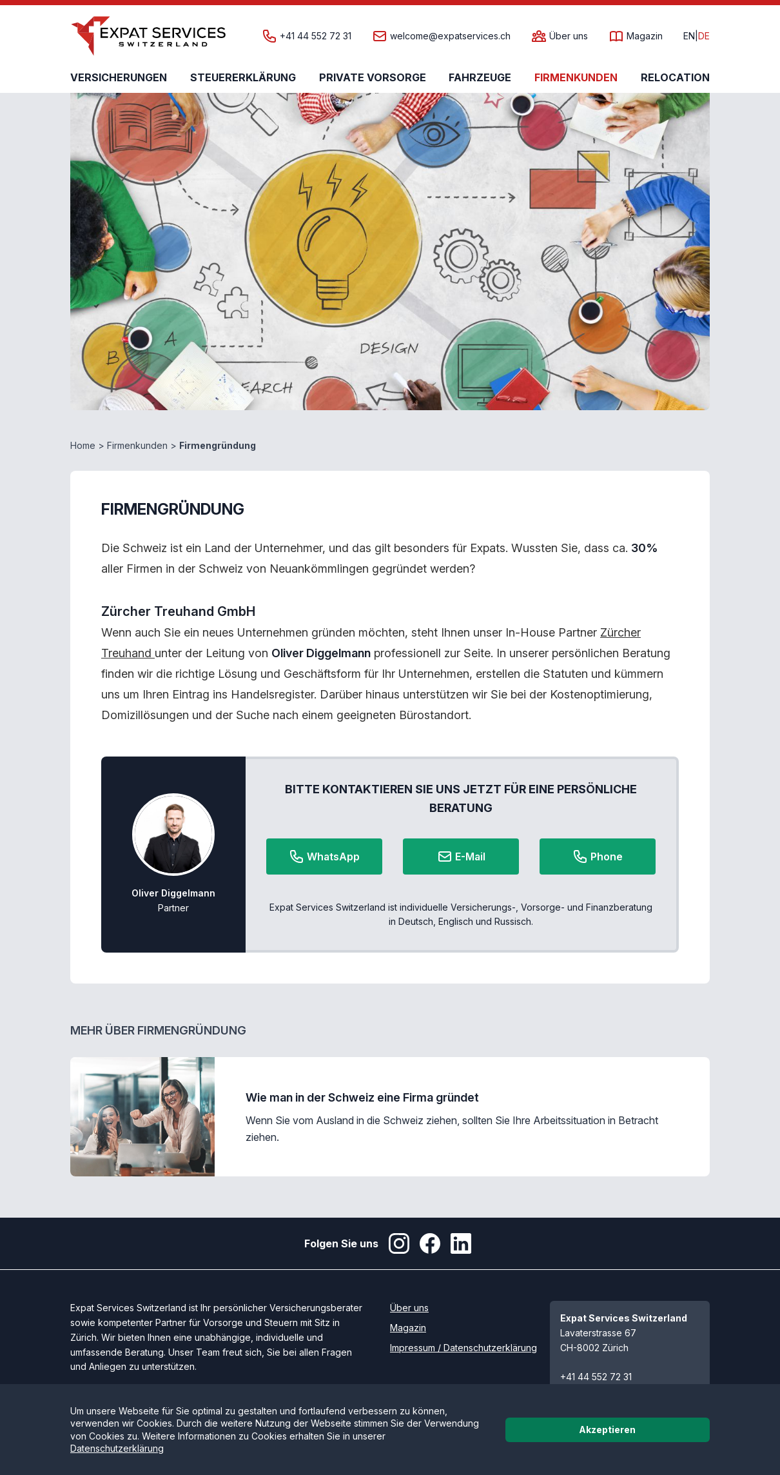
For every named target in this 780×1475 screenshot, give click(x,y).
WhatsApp (324, 856)
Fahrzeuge (480, 77)
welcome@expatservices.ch (450, 36)
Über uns (568, 36)
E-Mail (461, 856)
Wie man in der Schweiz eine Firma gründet (362, 1097)
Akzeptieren (607, 1429)
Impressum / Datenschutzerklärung (463, 1347)
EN (689, 36)
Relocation (675, 77)
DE (704, 36)
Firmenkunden (576, 77)
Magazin (645, 36)
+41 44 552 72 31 (315, 36)
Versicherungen (118, 77)
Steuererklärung (243, 77)
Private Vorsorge (372, 77)
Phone (597, 856)
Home (82, 445)
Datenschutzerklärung (117, 1448)
